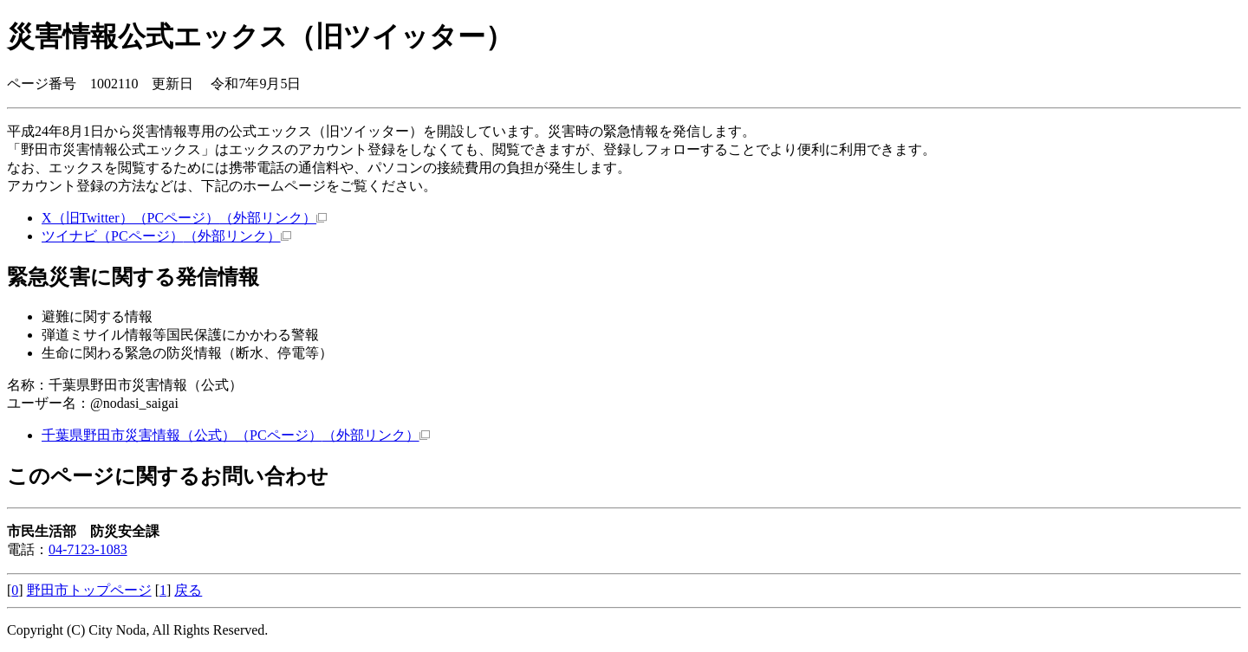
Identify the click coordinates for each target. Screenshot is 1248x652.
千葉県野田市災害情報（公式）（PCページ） (236, 435)
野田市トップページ (89, 590)
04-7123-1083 (88, 549)
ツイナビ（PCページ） (166, 236)
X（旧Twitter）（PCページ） (184, 217)
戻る (188, 590)
